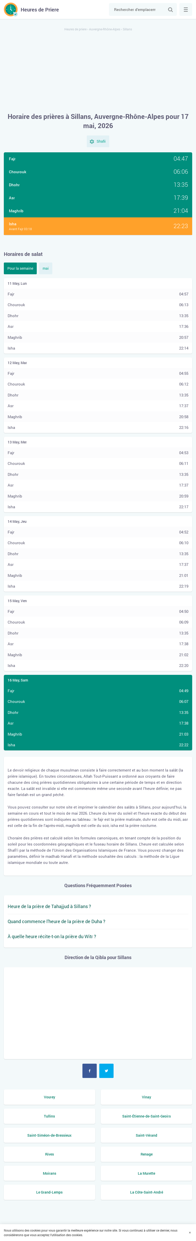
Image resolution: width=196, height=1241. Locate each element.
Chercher (170, 9)
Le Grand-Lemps (49, 1192)
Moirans (49, 1173)
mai (46, 268)
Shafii (100, 141)
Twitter (106, 1071)
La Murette (146, 1173)
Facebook (89, 1071)
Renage (147, 1154)
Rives (49, 1154)
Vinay (146, 1097)
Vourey (49, 1097)
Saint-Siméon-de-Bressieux (49, 1135)
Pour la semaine (20, 268)
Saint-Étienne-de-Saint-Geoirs (146, 1116)
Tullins (49, 1116)
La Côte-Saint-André (146, 1192)
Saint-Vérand (146, 1135)
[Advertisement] (98, 72)
